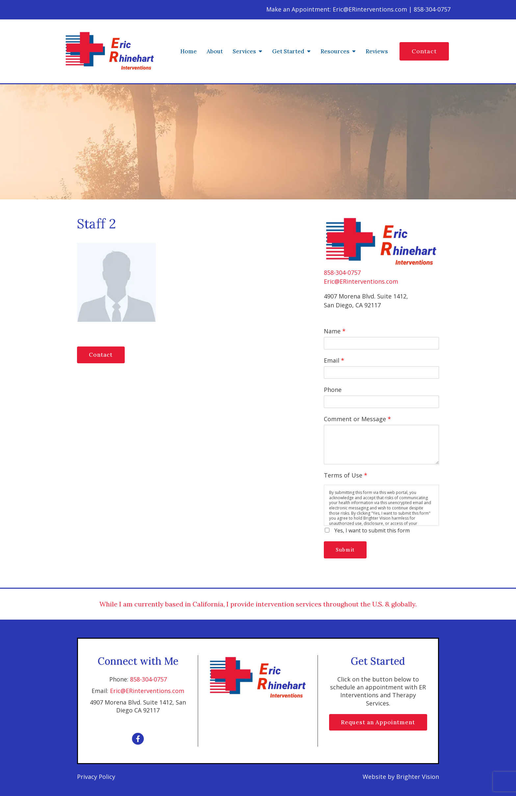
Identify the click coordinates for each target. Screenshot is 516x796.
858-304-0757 (342, 272)
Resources (335, 51)
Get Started (288, 51)
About (215, 51)
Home (188, 51)
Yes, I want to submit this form (372, 530)
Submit (345, 550)
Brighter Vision (417, 777)
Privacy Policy (96, 777)
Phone (333, 390)
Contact (424, 51)
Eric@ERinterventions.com (361, 281)
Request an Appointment (378, 722)
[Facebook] (138, 739)
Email (334, 360)
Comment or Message (357, 419)
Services (244, 51)
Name (335, 331)
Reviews (377, 51)
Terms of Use (345, 475)
